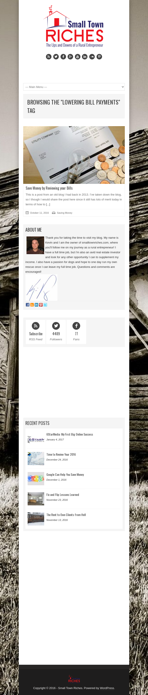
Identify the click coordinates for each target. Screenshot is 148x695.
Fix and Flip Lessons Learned (62, 494)
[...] (47, 204)
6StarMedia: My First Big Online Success (69, 434)
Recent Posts (37, 423)
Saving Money (64, 212)
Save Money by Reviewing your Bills (49, 188)
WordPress (107, 688)
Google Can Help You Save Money (65, 474)
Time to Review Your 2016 (61, 454)
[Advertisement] (72, 68)
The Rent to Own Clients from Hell (66, 514)
